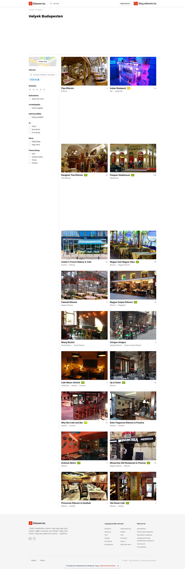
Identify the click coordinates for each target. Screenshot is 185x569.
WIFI (33, 154)
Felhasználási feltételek (145, 532)
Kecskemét (108, 541)
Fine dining (36, 132)
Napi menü (36, 145)
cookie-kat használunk (107, 566)
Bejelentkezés (125, 3)
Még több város (125, 544)
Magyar (32, 560)
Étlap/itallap (36, 142)
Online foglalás (37, 108)
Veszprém (123, 538)
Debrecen (108, 532)
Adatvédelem (141, 529)
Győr (122, 535)
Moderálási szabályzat (144, 535)
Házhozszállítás (37, 117)
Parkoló (34, 163)
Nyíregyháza (109, 544)
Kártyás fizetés (37, 157)
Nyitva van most (38, 99)
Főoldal (31, 10)
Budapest (39, 10)
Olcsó (34, 126)
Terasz (34, 160)
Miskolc (123, 532)
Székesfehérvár (125, 529)
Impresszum (141, 544)
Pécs (106, 535)
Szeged (107, 538)
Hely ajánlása (141, 547)
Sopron (122, 541)
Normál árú (36, 129)
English (41, 560)
